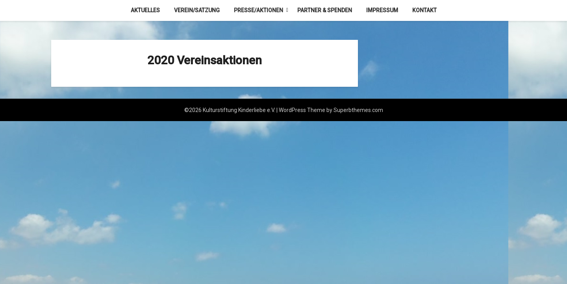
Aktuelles (145, 10)
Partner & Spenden (324, 10)
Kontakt (424, 10)
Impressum (382, 10)
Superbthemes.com (358, 110)
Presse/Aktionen (258, 10)
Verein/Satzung (197, 10)
